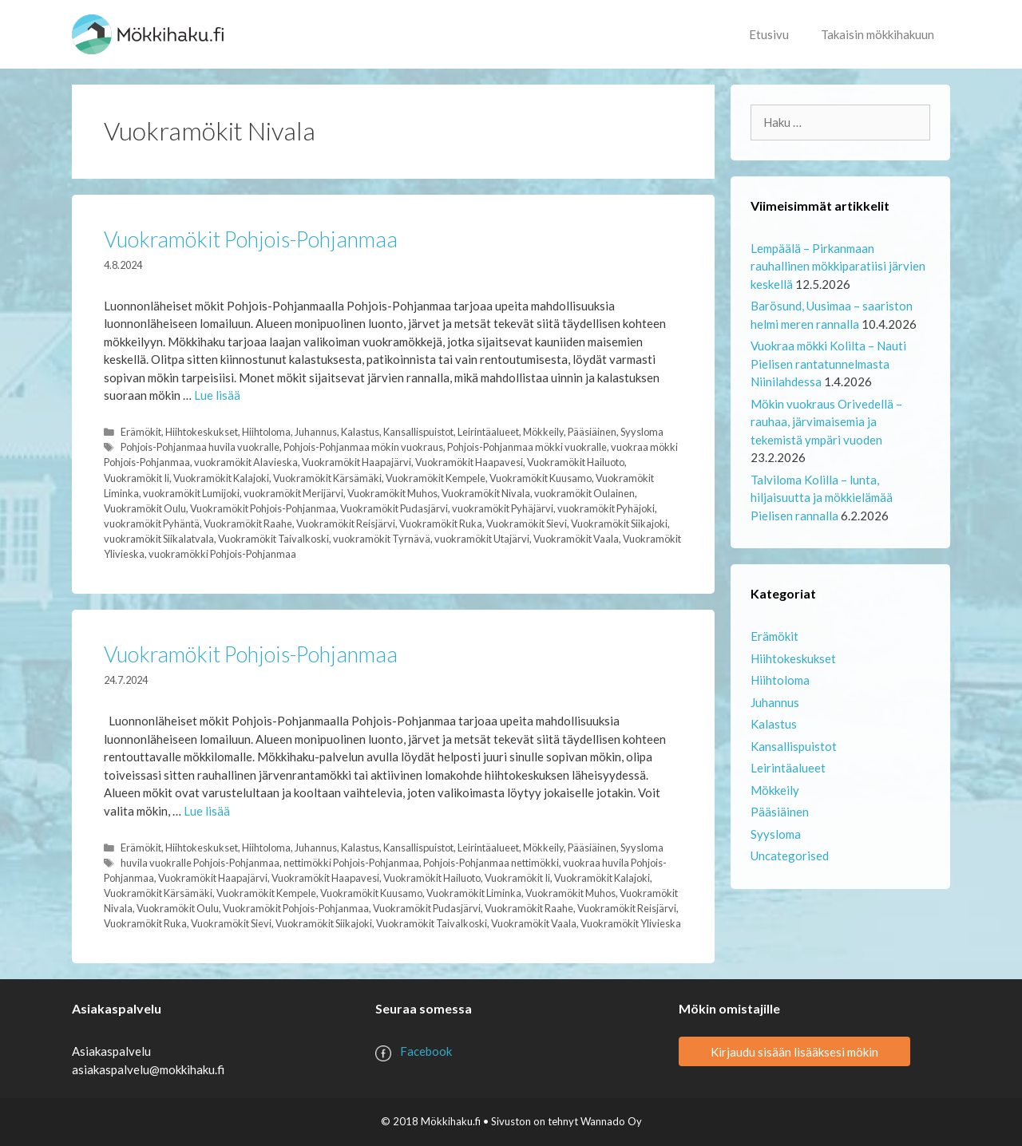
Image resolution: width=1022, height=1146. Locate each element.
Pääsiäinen (592, 431)
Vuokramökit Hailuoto (575, 462)
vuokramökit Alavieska (246, 462)
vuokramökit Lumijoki (191, 493)
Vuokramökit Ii (136, 478)
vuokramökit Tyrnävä (381, 538)
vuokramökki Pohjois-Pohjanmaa (222, 553)
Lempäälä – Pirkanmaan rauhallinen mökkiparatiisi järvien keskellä (838, 266)
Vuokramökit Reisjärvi (345, 523)
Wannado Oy (611, 1121)
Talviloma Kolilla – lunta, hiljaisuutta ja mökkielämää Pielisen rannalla (822, 497)
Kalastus (360, 431)
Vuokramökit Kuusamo (540, 478)
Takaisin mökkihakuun (877, 34)
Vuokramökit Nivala (486, 493)
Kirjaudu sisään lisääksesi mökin (794, 1051)
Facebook (426, 1051)
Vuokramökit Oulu (145, 508)
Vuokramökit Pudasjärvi (394, 508)
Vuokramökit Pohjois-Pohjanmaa (251, 239)
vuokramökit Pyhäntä (152, 523)
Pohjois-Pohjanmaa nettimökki (491, 862)
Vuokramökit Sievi (526, 523)
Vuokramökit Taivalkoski (273, 538)
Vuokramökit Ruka (440, 523)
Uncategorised (790, 855)
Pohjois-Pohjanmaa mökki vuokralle (527, 447)
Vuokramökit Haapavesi (469, 462)
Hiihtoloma (266, 431)
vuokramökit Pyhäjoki (606, 508)
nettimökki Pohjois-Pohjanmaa (351, 862)
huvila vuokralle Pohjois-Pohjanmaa (200, 862)
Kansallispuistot (418, 431)
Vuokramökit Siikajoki (619, 523)
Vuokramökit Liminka (473, 893)
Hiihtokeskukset (201, 431)
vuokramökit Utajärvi (481, 538)
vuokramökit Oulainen (584, 493)
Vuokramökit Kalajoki (221, 478)
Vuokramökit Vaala (576, 538)
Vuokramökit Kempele (435, 478)
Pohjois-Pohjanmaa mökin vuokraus (363, 447)
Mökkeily (543, 431)
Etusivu (769, 34)
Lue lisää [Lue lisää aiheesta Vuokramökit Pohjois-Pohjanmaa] (217, 395)
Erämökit (141, 431)
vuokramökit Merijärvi (293, 493)
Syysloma (642, 431)
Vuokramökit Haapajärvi (356, 462)
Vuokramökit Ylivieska (630, 923)
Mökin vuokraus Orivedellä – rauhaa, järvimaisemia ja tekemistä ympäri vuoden (826, 422)
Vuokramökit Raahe (248, 523)
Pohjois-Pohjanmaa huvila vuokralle (200, 447)
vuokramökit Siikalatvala (159, 538)
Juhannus (316, 431)
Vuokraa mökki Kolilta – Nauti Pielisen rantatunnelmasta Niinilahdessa (828, 363)
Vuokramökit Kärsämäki (327, 478)
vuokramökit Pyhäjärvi (502, 508)
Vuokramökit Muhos (392, 493)
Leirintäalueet (488, 431)
